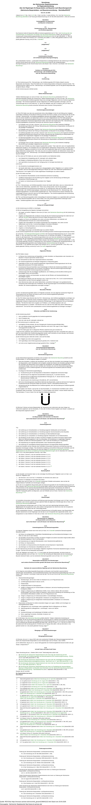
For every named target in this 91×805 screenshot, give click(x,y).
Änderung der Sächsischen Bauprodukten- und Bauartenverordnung (36, 751)
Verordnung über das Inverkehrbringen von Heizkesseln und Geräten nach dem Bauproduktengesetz (44, 33)
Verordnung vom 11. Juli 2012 (27, 713)
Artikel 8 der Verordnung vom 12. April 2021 (45, 679)
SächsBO (40, 39)
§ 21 (33, 15)
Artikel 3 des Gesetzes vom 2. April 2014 (41, 684)
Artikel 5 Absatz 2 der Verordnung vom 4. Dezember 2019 (34, 719)
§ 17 (24, 15)
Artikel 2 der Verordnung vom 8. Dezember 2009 (43, 688)
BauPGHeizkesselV (46, 36)
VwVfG (42, 234)
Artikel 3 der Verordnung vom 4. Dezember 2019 (40, 690)
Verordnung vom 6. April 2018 (38, 686)
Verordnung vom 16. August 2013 (39, 681)
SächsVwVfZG (50, 243)
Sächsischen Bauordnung (42, 62)
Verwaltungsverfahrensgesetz (32, 234)
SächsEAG (56, 238)
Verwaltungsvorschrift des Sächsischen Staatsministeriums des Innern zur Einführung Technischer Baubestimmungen (42, 450)
